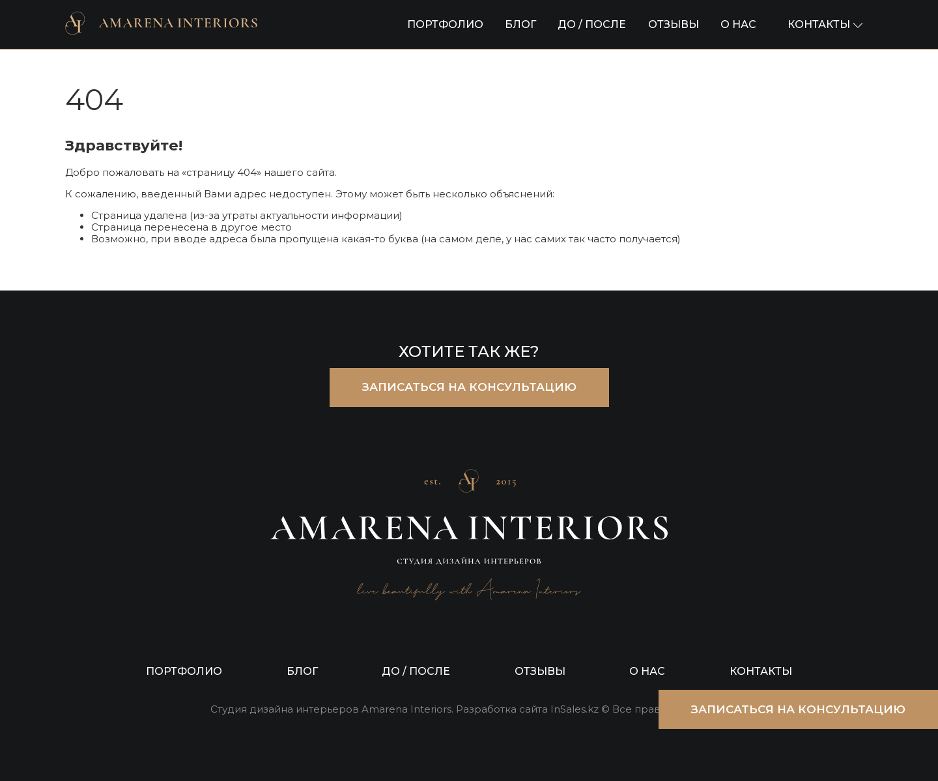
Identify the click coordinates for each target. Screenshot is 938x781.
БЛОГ (520, 24)
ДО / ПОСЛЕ (592, 24)
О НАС (738, 24)
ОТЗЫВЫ (673, 24)
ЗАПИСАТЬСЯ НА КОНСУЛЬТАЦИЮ (469, 386)
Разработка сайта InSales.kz (527, 709)
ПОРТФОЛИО (445, 24)
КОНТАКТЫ (761, 671)
